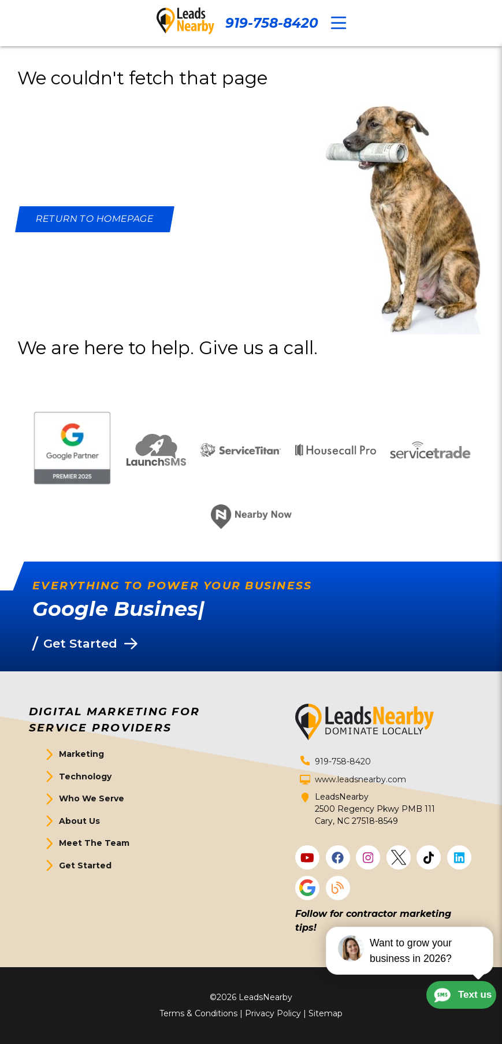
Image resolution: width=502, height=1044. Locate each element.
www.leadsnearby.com (360, 779)
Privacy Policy (273, 1013)
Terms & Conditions (198, 1013)
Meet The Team (94, 843)
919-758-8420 (271, 23)
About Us (79, 821)
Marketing (81, 754)
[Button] (94, 219)
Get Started (85, 865)
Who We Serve (91, 798)
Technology (85, 776)
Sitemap (325, 1013)
